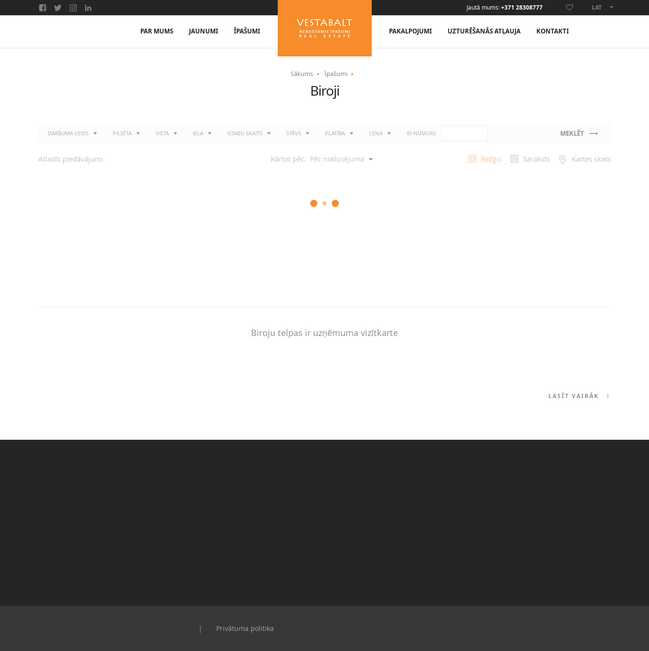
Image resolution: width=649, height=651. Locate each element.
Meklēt (572, 133)
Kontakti (552, 31)
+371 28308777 (522, 7)
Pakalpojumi (410, 31)
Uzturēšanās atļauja (484, 31)
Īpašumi (247, 31)
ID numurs (447, 133)
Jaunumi (203, 31)
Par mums (156, 31)
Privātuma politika (245, 628)
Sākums (302, 73)
